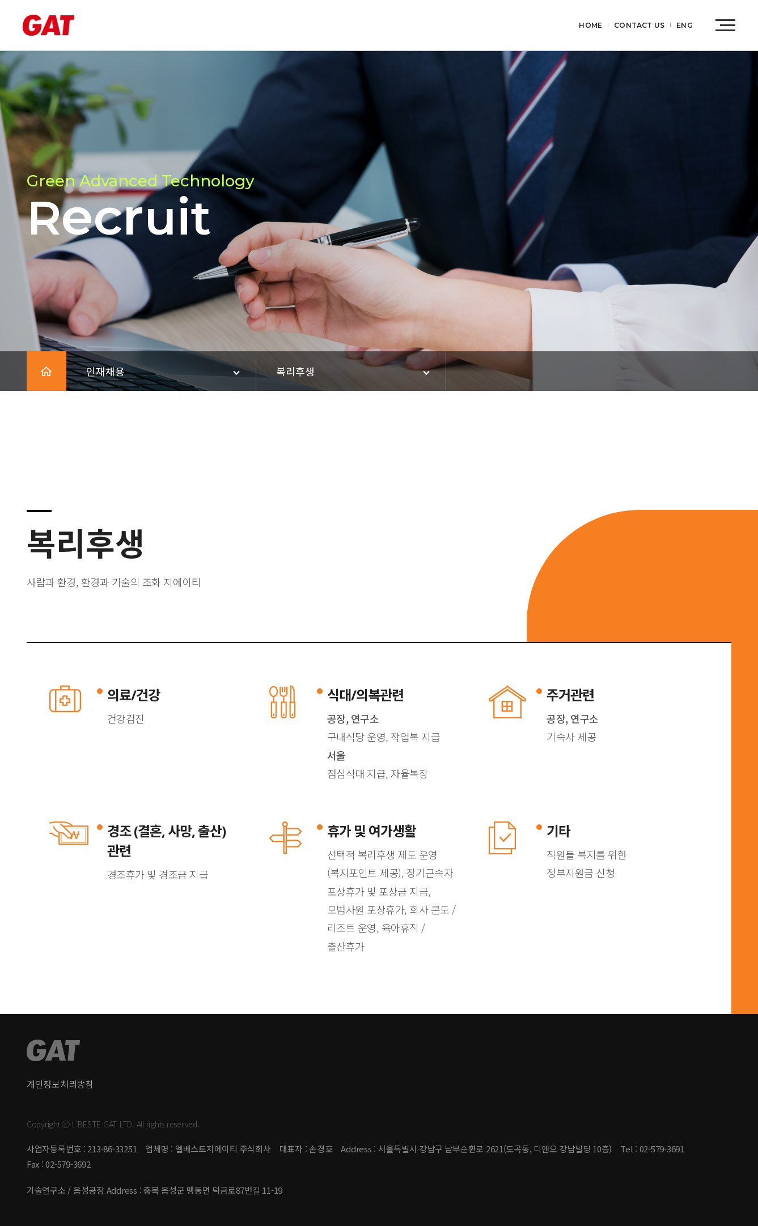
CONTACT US (639, 25)
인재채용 (105, 371)
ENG (684, 25)
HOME (590, 25)
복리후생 (295, 371)
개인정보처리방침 (60, 1084)
